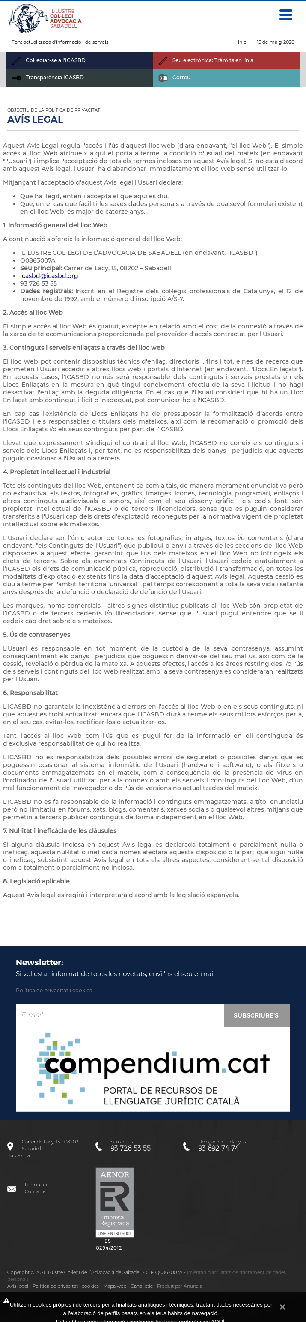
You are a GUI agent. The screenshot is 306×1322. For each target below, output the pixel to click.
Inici (242, 42)
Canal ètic (142, 1286)
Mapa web (114, 1286)
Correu (174, 77)
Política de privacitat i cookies (54, 990)
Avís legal (17, 1286)
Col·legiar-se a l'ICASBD (49, 60)
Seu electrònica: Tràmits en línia (205, 60)
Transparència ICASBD (48, 77)
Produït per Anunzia (179, 1286)
